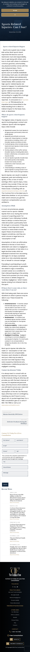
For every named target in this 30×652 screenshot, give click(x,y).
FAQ (15, 623)
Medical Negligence (15, 597)
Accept (15, 10)
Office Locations (15, 614)
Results (15, 617)
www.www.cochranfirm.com (10, 405)
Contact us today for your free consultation (15, 579)
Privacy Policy (15, 620)
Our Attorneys (15, 612)
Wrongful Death (15, 595)
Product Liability (15, 600)
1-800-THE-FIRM (16, 632)
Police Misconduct (15, 603)
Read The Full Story (14, 502)
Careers (15, 625)
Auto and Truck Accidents (15, 592)
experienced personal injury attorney (13, 191)
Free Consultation (16, 635)
